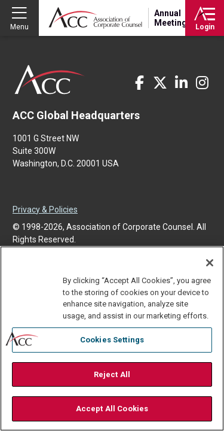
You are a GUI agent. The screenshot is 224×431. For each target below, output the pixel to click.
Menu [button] (19, 27)
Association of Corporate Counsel (95, 18)
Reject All (112, 374)
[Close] (210, 263)
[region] (112, 338)
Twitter (160, 82)
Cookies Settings (112, 339)
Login (204, 27)
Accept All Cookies (112, 408)
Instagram (201, 82)
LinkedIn (181, 82)
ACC (50, 80)
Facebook (139, 82)
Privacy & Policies (45, 209)
